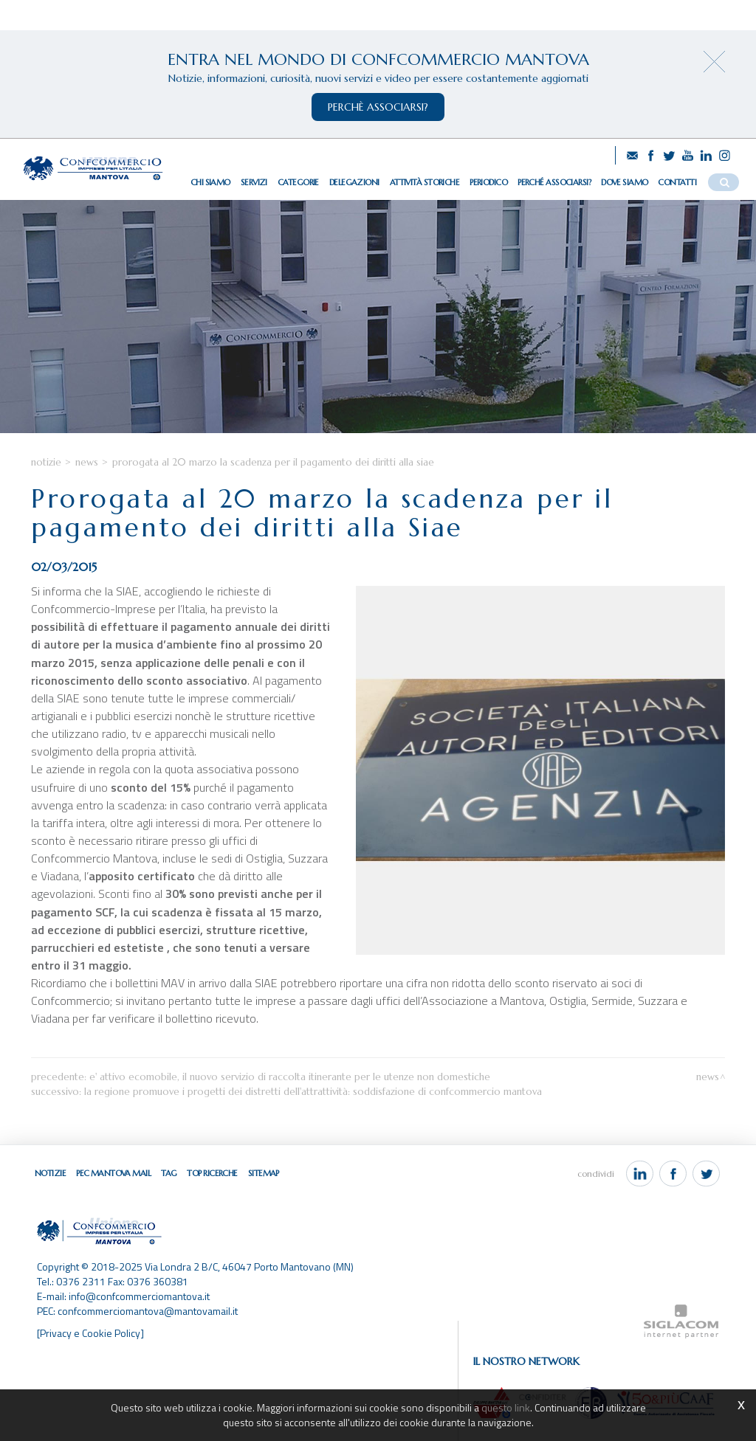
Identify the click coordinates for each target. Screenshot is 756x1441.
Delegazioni (354, 182)
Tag (168, 1173)
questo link (505, 1407)
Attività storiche (424, 182)
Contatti (677, 182)
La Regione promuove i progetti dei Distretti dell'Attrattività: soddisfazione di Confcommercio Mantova (313, 1091)
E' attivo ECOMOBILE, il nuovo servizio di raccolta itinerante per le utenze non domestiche (289, 1077)
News (86, 462)
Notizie (46, 462)
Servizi (254, 182)
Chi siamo (210, 182)
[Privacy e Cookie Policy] (90, 1333)
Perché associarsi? (554, 182)
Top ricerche (212, 1173)
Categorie (298, 182)
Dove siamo (624, 182)
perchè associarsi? (378, 107)
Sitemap (263, 1173)
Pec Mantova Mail (113, 1173)
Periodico (488, 182)
